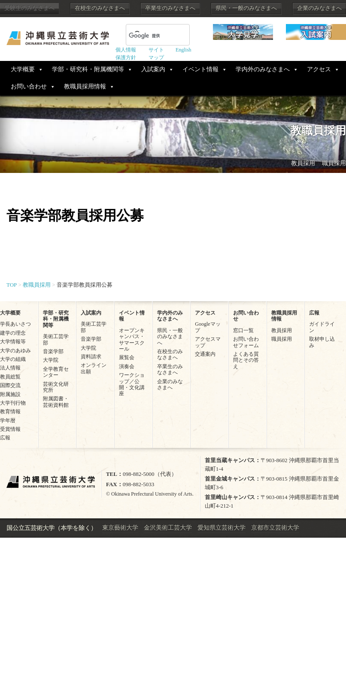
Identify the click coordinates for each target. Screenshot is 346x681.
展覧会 (126, 357)
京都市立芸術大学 (275, 527)
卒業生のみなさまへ (170, 8)
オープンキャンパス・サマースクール (132, 339)
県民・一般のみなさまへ (246, 8)
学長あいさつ (15, 324)
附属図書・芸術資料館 (56, 402)
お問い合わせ (29, 86)
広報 (5, 438)
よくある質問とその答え (246, 360)
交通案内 (205, 354)
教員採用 (303, 163)
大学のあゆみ (15, 351)
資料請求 (91, 357)
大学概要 (23, 69)
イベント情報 (200, 69)
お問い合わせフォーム (246, 342)
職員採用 (334, 163)
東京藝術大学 (120, 527)
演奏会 (126, 366)
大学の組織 (13, 359)
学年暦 (7, 421)
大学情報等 (13, 342)
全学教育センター (56, 372)
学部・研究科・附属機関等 (88, 69)
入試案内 (153, 69)
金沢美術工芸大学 (168, 527)
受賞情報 (10, 429)
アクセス (319, 69)
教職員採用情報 (85, 86)
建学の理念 (13, 333)
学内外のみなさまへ (263, 69)
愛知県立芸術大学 (221, 527)
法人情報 (10, 368)
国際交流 (10, 385)
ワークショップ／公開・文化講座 (132, 384)
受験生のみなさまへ (29, 8)
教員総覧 (10, 377)
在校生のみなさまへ (100, 8)
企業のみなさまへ (319, 8)
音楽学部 (53, 351)
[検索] (147, 35)
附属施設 (10, 394)
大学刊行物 (13, 403)
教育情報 (10, 412)
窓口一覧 (243, 330)
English (183, 50)
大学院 (50, 360)
